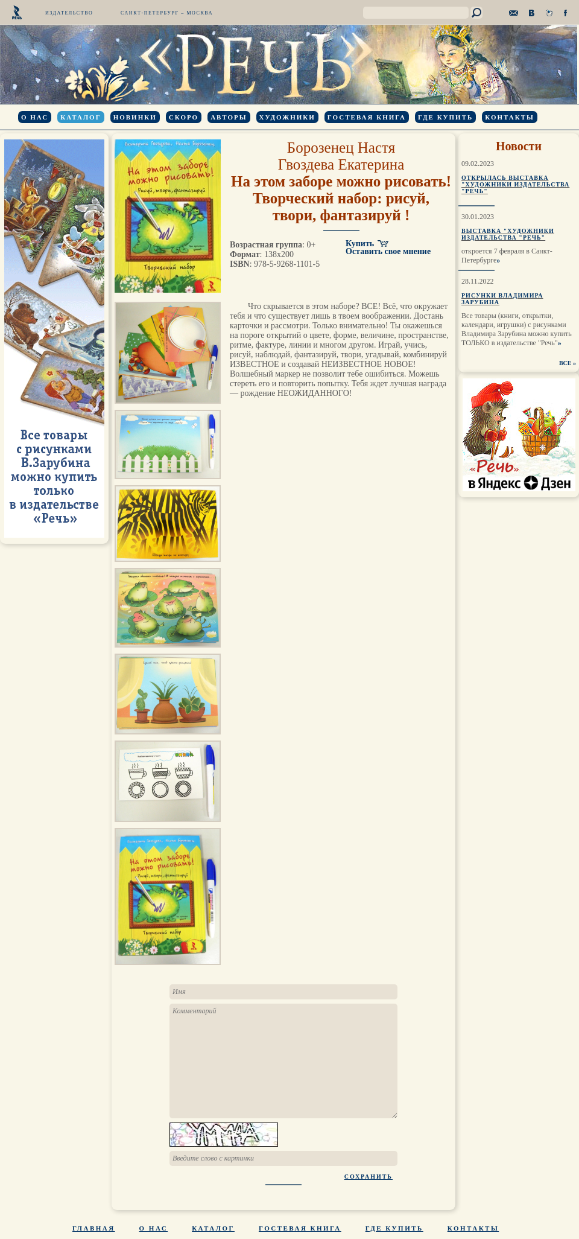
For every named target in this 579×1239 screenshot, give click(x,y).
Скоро (183, 117)
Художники (287, 117)
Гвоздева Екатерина (341, 164)
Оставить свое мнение (388, 251)
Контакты (509, 117)
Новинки (135, 117)
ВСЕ (565, 363)
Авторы (228, 117)
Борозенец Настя (341, 147)
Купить (360, 243)
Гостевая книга (366, 117)
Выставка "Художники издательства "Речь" (507, 234)
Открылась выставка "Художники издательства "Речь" (515, 184)
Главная (93, 1228)
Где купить (445, 117)
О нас (34, 117)
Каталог (80, 117)
